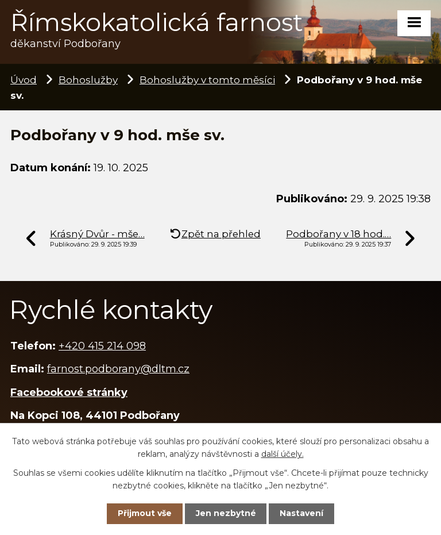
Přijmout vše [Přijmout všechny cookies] (145, 513)
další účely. (282, 454)
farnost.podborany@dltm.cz (118, 369)
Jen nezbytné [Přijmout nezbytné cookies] (226, 513)
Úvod (23, 80)
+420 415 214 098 (102, 346)
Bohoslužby (88, 80)
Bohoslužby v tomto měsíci (207, 80)
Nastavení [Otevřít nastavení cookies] (301, 513)
